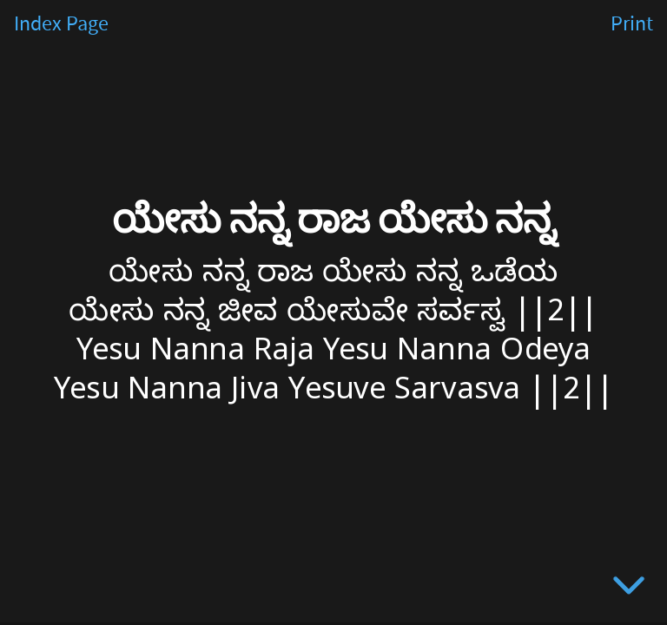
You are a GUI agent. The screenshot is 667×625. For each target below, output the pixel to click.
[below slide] (628, 588)
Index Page (61, 24)
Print (632, 24)
